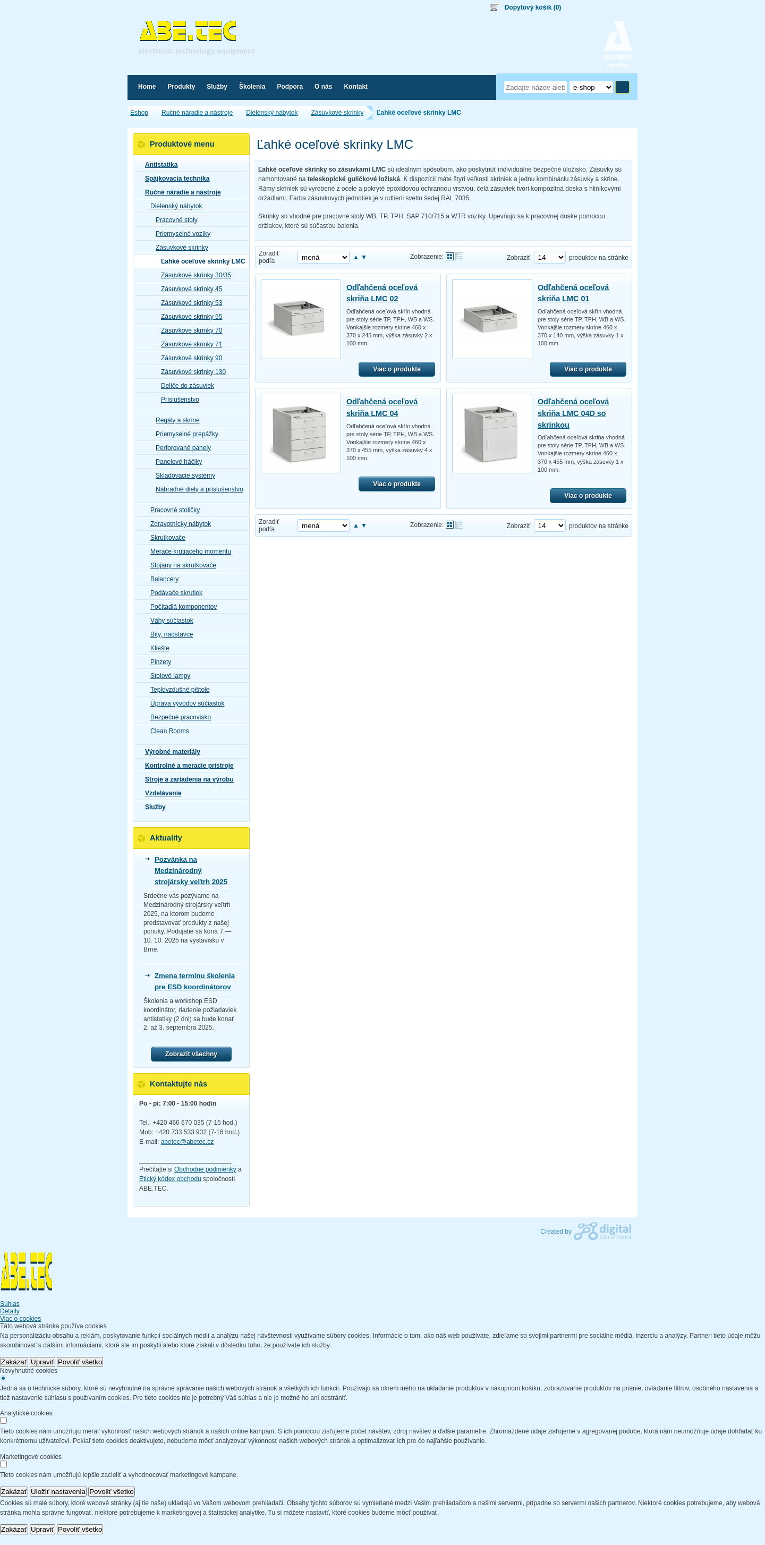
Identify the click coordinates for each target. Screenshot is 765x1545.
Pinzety (157, 662)
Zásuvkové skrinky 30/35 (193, 275)
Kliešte (156, 648)
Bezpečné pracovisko (177, 717)
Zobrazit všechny (191, 1054)
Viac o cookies (20, 1318)
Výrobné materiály (169, 751)
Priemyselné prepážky (183, 434)
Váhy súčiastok (168, 620)
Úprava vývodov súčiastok (184, 703)
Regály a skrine (174, 420)
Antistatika (158, 164)
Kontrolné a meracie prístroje (186, 765)
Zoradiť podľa (269, 257)
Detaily (10, 1311)
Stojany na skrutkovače (180, 565)
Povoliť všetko (80, 1362)
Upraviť (42, 1362)
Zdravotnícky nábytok (177, 524)
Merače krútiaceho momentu (187, 551)
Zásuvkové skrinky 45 (188, 289)
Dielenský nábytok (173, 206)
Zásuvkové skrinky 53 (188, 303)
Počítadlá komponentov (180, 606)
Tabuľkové (459, 256)
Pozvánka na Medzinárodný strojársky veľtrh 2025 (191, 870)
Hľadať (622, 87)
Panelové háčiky (175, 461)
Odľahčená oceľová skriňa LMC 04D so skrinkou (573, 413)
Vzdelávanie (160, 793)
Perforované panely (180, 448)
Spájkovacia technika (174, 178)
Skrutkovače (164, 537)
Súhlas (10, 1304)
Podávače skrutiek (173, 593)
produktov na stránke (598, 257)
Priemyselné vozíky (179, 233)
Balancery (161, 579)
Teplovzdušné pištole (176, 689)
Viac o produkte (397, 369)
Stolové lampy (167, 676)
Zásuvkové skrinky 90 (188, 358)
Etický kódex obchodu (170, 1179)
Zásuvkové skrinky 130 (190, 372)
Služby (152, 807)
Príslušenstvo (177, 399)
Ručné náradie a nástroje (180, 192)
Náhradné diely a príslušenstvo (196, 489)
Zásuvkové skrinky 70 (188, 330)
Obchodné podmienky (205, 1169)
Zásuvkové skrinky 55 (188, 316)
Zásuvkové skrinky (178, 247)
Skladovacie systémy (182, 475)
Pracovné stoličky (172, 510)
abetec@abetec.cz (187, 1141)
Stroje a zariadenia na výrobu (186, 779)
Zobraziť (519, 257)
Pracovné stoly (173, 220)
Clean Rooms (166, 731)
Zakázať (14, 1362)
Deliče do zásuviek (184, 385)
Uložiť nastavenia (58, 1492)
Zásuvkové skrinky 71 (188, 344)
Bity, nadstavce (168, 634)
